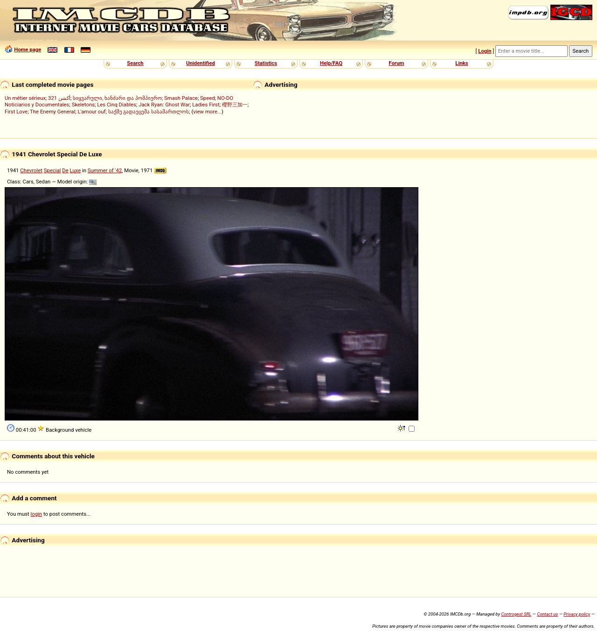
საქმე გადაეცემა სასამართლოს (148, 111)
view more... (207, 111)
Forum (396, 63)
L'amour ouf (91, 111)
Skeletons (83, 104)
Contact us (547, 614)
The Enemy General (52, 111)
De (65, 170)
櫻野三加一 (235, 104)
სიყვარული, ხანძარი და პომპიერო (117, 98)
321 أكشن (59, 98)
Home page (27, 49)
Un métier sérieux (25, 98)
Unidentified (200, 63)
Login (484, 51)
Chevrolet (31, 170)
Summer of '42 (105, 170)
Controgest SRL (516, 614)
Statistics (266, 63)
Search (135, 63)
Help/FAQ (331, 63)
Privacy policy (576, 614)
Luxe (75, 170)
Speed (207, 98)
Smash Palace (181, 98)
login (36, 514)
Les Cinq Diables (116, 104)
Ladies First (205, 104)
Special (52, 170)
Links (461, 63)
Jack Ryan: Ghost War (164, 104)
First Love (16, 111)
